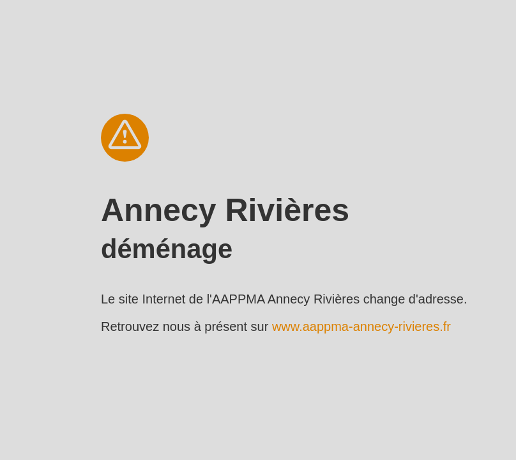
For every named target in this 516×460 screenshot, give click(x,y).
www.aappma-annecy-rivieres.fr (361, 326)
